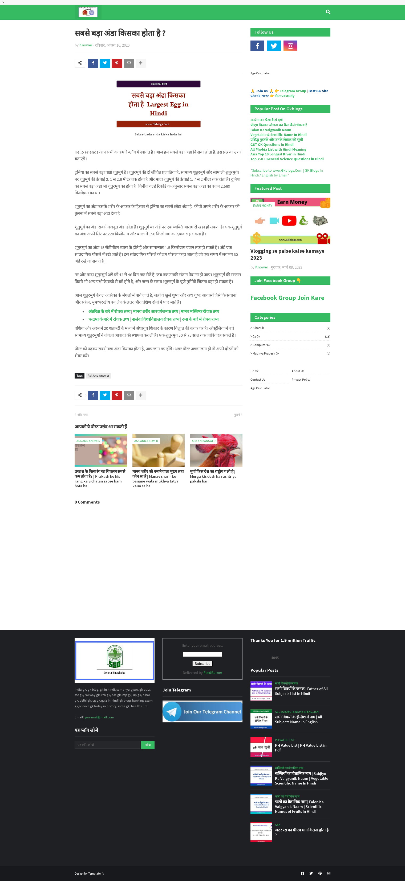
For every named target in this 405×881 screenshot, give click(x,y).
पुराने (237, 414)
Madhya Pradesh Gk (291, 353)
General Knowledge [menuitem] (156, 26)
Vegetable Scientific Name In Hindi (278, 134)
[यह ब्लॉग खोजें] (107, 745)
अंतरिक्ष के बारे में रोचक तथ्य (109, 311)
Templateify (96, 873)
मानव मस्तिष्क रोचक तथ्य (200, 311)
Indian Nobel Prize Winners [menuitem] (256, 26)
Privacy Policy (301, 379)
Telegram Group (293, 90)
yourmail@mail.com (99, 717)
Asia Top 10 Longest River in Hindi (277, 154)
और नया (82, 414)
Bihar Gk (291, 328)
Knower (85, 44)
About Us (298, 371)
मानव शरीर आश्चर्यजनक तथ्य (155, 311)
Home (254, 371)
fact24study (284, 95)
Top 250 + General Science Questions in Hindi (287, 158)
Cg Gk (291, 336)
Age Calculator (260, 73)
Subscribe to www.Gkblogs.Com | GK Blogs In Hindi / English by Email (286, 173)
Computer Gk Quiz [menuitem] (205, 26)
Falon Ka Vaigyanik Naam (270, 129)
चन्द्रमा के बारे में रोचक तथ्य (108, 319)
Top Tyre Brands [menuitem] (113, 26)
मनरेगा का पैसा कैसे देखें (266, 120)
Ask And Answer (98, 375)
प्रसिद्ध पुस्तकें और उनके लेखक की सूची (276, 139)
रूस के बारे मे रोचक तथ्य (200, 319)
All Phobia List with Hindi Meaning (278, 149)
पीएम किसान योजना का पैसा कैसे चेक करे (278, 125)
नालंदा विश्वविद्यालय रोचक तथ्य (156, 319)
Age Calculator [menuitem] (305, 26)
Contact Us (257, 379)
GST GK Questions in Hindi (272, 144)
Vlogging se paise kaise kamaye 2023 (287, 254)
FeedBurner (213, 672)
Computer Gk (291, 345)
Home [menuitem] (84, 26)
